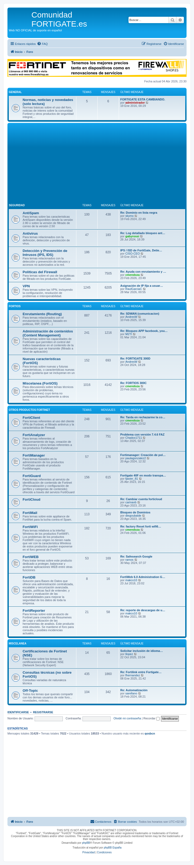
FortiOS (14, 306)
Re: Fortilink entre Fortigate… (141, 672)
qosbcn (150, 733)
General (15, 92)
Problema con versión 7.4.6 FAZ (142, 434)
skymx (129, 215)
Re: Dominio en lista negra (138, 212)
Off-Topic (30, 691)
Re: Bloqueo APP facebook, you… (144, 330)
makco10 (131, 580)
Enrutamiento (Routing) (42, 314)
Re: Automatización (133, 690)
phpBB (86, 842)
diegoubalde (133, 515)
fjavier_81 (131, 478)
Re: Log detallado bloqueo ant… (142, 233)
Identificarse (18, 712)
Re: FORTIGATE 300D (135, 358)
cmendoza (132, 274)
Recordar (151, 718)
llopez (129, 654)
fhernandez (132, 675)
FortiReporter (34, 611)
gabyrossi (132, 236)
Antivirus (30, 233)
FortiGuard (32, 476)
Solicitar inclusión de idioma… (141, 650)
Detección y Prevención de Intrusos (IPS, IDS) (45, 253)
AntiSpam (31, 213)
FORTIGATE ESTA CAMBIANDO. (142, 99)
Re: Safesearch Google (136, 556)
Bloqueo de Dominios (135, 512)
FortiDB (29, 577)
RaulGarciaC (133, 288)
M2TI (128, 334)
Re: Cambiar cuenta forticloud (141, 499)
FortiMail (30, 513)
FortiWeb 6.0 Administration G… (142, 577)
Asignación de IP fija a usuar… (141, 285)
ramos (129, 559)
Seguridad (17, 205)
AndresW (131, 316)
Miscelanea (17, 643)
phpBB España (113, 847)
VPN (26, 286)
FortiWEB (31, 557)
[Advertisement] (97, 164)
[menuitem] (42, 44)
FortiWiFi (30, 527)
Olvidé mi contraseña (127, 718)
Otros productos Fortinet (29, 409)
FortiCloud (31, 499)
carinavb (131, 502)
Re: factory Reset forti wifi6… (140, 526)
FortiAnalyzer (34, 435)
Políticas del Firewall (40, 272)
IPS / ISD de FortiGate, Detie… (141, 250)
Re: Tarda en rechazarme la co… (142, 417)
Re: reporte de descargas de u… (142, 610)
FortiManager (34, 455)
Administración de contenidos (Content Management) (48, 333)
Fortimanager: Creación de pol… (143, 455)
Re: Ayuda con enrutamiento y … (143, 271)
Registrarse (43, 712)
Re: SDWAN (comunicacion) (139, 313)
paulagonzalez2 (135, 458)
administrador (135, 102)
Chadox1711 (133, 437)
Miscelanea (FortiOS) (40, 383)
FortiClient (31, 418)
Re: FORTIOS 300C (133, 383)
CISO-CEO (132, 253)
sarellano (131, 693)
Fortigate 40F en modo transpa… (143, 475)
